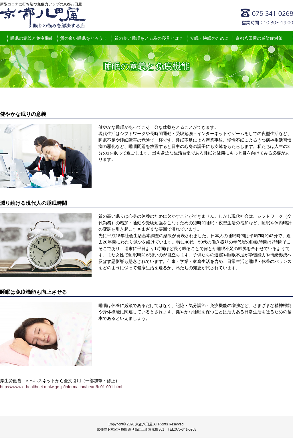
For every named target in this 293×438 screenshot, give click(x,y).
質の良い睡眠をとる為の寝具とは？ (148, 38)
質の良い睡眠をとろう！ (83, 38)
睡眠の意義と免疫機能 (31, 38)
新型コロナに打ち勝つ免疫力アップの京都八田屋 (43, 17)
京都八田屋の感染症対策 (259, 38)
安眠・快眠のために (209, 38)
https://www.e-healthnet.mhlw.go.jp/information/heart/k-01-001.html (63, 387)
